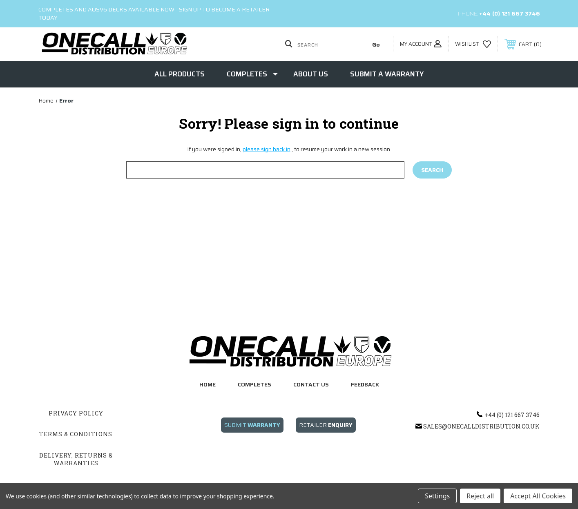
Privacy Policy (76, 413)
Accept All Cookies (538, 495)
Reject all (480, 495)
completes (254, 384)
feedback (365, 384)
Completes (252, 74)
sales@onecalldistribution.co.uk (481, 426)
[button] (252, 429)
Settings (437, 495)
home (207, 384)
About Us (310, 74)
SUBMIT (252, 424)
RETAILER (326, 424)
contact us (311, 384)
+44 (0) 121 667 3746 (509, 13)
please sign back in (266, 149)
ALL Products (179, 74)
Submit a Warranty (387, 74)
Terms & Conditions (75, 434)
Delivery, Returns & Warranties (76, 459)
